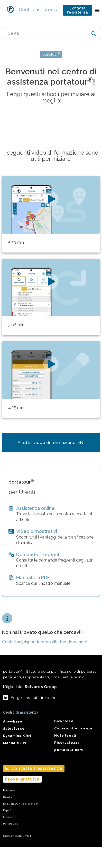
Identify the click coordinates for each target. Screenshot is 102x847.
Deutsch (9, 797)
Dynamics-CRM (17, 736)
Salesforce (14, 728)
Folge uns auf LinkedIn (33, 697)
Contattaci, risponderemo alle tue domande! (44, 641)
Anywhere (12, 721)
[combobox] (51, 33)
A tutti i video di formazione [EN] (51, 442)
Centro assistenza (37, 9)
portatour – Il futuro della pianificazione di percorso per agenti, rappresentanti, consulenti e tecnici (50, 674)
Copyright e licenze (73, 728)
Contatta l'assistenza (77, 10)
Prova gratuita (22, 779)
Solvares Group (41, 686)
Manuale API (14, 743)
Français (9, 817)
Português (10, 823)
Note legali (65, 735)
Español (8, 810)
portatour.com (68, 750)
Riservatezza (67, 743)
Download (63, 721)
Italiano (9, 790)
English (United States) (20, 803)
